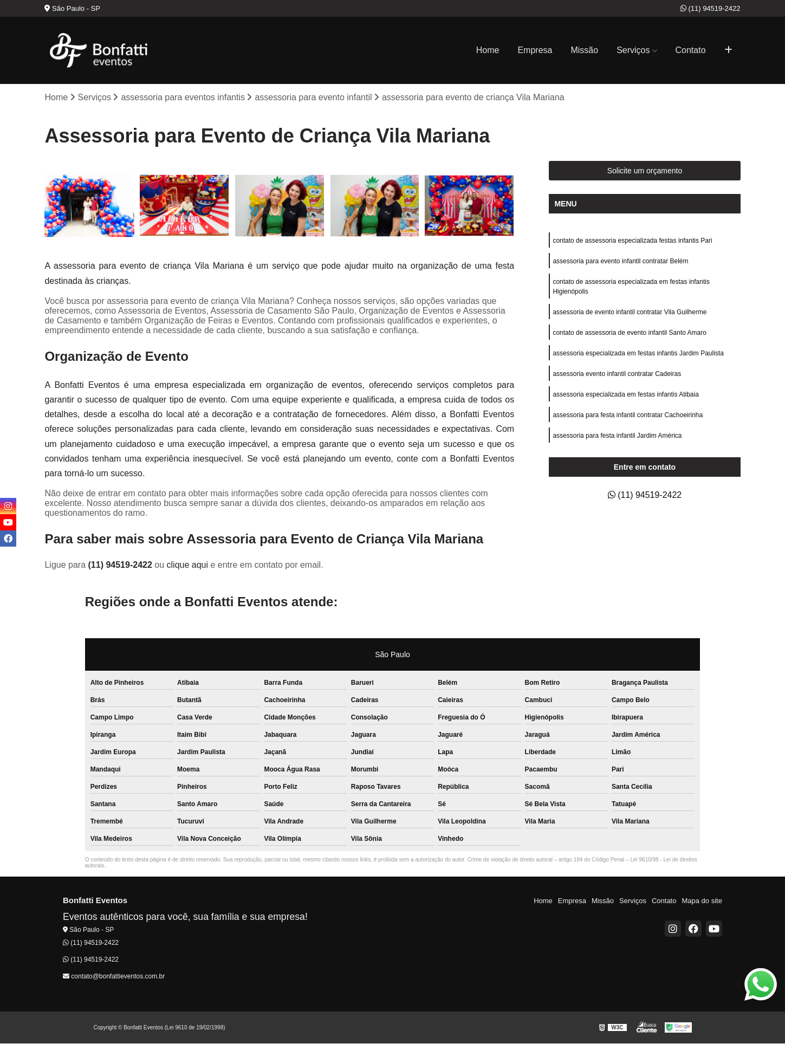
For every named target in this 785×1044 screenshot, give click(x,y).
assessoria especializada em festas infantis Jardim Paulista (638, 353)
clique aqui (188, 564)
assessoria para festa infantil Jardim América (617, 435)
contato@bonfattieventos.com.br (114, 976)
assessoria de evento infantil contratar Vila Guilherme (629, 312)
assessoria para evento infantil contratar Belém (620, 261)
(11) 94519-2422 (710, 8)
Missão (584, 50)
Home (487, 50)
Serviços (633, 50)
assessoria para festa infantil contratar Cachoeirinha (628, 415)
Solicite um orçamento (645, 170)
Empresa (534, 50)
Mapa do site (702, 901)
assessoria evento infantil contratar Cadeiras (617, 374)
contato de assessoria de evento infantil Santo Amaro (629, 332)
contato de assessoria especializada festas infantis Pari (632, 240)
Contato (691, 50)
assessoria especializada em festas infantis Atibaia (625, 394)
